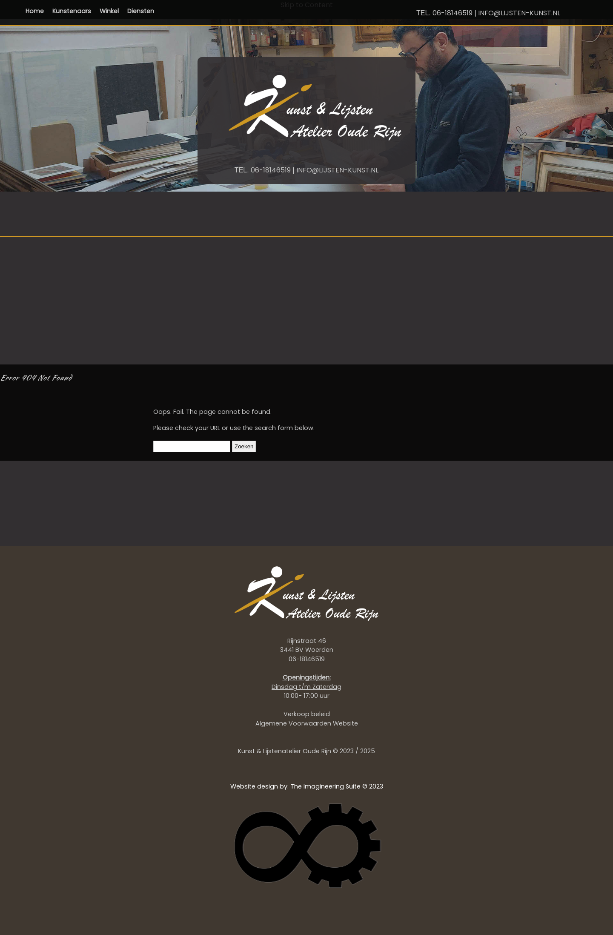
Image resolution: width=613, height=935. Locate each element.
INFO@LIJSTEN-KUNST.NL (519, 13)
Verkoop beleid (307, 714)
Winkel (109, 11)
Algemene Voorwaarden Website (306, 723)
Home (35, 11)
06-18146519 (453, 13)
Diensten (140, 11)
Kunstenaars (71, 11)
